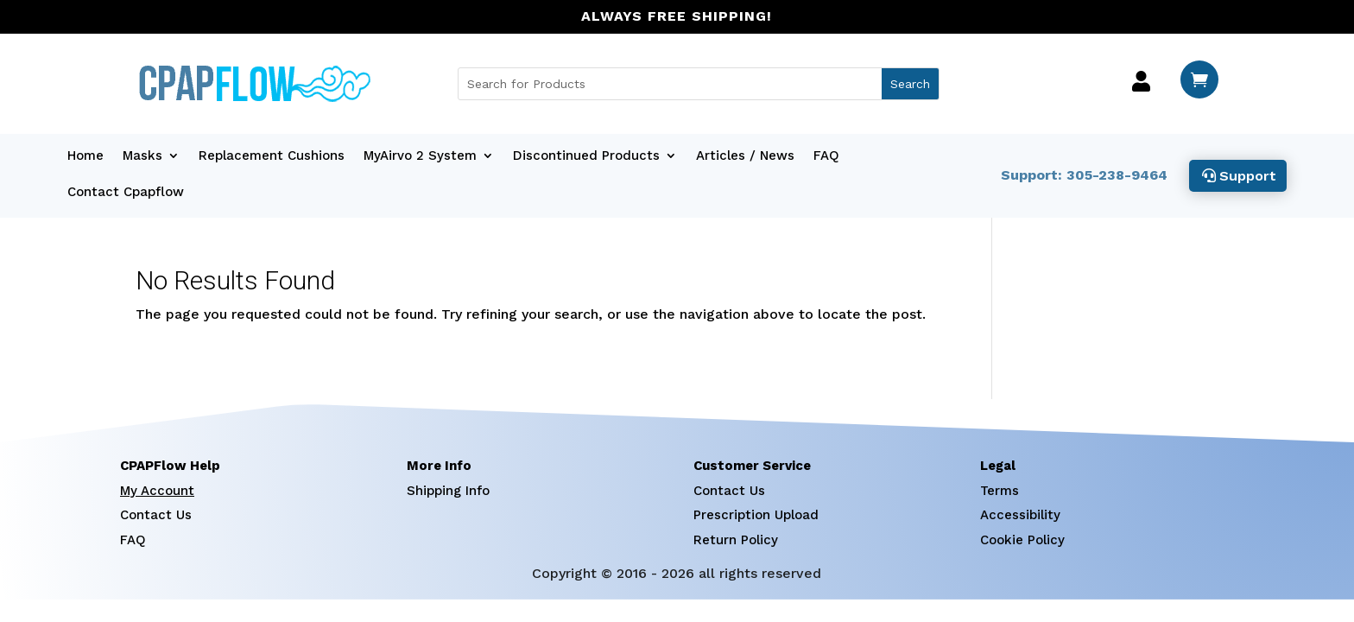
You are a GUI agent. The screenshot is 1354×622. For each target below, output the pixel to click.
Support (1247, 176)
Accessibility (1020, 515)
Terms (999, 490)
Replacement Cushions (272, 156)
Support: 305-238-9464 (1084, 175)
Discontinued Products (586, 156)
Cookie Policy (1022, 540)
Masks (142, 156)
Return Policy (735, 540)
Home (85, 156)
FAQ (826, 156)
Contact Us (156, 515)
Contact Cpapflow (125, 193)
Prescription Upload (756, 515)
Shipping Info (448, 490)
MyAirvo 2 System (420, 156)
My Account (157, 490)
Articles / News (745, 156)
